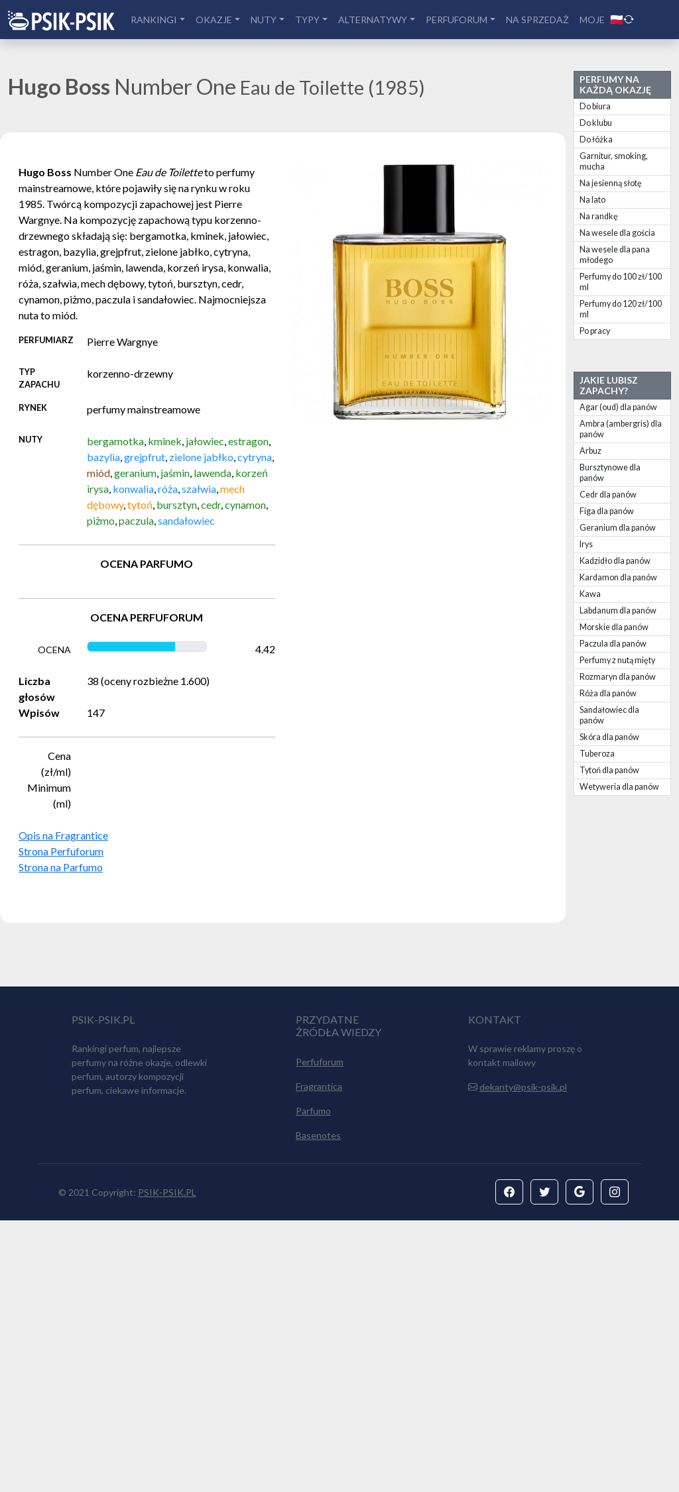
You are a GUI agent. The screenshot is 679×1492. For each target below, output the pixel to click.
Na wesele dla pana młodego (615, 254)
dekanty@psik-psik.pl (523, 1358)
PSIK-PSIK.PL (167, 1463)
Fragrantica (319, 1357)
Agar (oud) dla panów (618, 407)
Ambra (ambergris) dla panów (621, 429)
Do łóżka (596, 139)
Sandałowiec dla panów (609, 715)
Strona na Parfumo (61, 867)
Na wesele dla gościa (617, 233)
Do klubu (596, 123)
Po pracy (595, 331)
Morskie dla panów (614, 627)
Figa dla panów (607, 511)
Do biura (595, 106)
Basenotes (318, 1406)
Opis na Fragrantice (63, 835)
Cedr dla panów (608, 495)
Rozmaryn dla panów (618, 677)
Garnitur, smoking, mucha (614, 161)
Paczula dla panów (613, 644)
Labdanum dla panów (618, 610)
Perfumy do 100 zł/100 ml (621, 282)
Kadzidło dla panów (615, 561)
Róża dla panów (608, 693)
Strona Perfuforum (61, 851)
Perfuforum (319, 1333)
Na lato (592, 200)
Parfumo (313, 1382)
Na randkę (599, 216)
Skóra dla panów (609, 737)
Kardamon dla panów (618, 577)
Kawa (590, 594)
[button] (509, 1463)
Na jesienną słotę (611, 183)
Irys (586, 544)
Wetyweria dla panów (619, 787)
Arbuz (590, 451)
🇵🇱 (622, 19)
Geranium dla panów (618, 528)
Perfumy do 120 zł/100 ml (621, 309)
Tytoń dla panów (609, 770)
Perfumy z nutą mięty (617, 660)
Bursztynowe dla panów (610, 472)
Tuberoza (597, 754)
